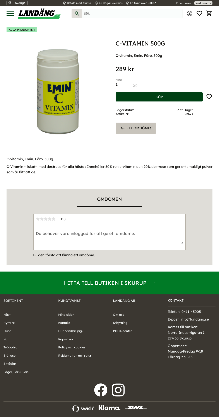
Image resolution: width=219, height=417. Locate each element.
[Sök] (77, 13)
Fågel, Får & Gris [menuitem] (16, 372)
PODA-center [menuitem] (122, 331)
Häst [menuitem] (6, 315)
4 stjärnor (49, 219)
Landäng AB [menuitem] (124, 301)
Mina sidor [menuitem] (189, 13)
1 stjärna (38, 219)
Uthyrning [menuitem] (120, 323)
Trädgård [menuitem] (10, 347)
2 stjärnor (42, 219)
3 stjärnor (46, 219)
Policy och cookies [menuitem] (72, 347)
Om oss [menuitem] (118, 315)
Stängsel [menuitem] (9, 356)
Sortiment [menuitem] (13, 301)
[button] (10, 13)
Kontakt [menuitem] (64, 323)
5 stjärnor (53, 219)
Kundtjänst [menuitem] (69, 301)
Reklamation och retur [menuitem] (74, 356)
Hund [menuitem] (7, 331)
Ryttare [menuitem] (9, 323)
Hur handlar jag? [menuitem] (70, 331)
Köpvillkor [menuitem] (66, 339)
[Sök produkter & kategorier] (132, 13)
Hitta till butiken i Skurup (105, 283)
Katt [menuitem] (6, 339)
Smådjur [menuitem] (9, 364)
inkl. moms (203, 3)
